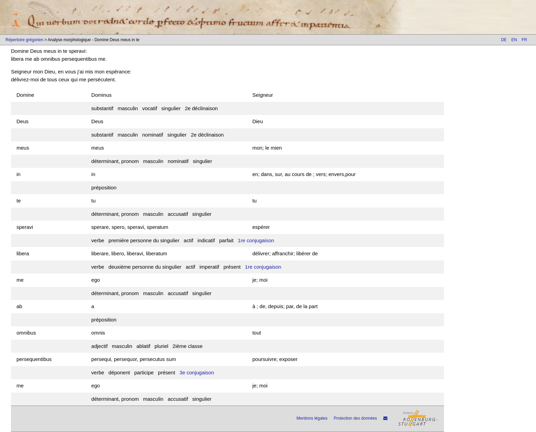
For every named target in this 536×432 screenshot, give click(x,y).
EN (514, 39)
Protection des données (355, 418)
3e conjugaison (196, 372)
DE (504, 39)
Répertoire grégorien (24, 39)
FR (524, 39)
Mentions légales (311, 418)
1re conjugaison (256, 240)
